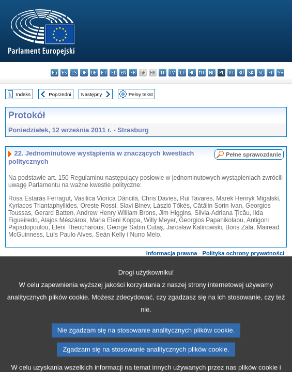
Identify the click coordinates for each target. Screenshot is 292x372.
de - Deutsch (94, 72)
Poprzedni (60, 94)
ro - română (241, 72)
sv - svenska (280, 72)
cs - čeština (74, 72)
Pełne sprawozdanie (253, 154)
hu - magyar (192, 72)
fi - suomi (270, 72)
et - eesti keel (103, 72)
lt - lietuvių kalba (182, 72)
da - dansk (84, 72)
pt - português (231, 72)
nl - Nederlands (212, 72)
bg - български (54, 72)
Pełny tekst (141, 94)
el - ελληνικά (113, 72)
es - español (64, 72)
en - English (123, 72)
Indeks (23, 94)
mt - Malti (202, 72)
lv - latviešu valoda (172, 72)
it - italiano (162, 72)
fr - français (133, 72)
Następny (91, 94)
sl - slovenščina (261, 72)
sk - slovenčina (251, 72)
